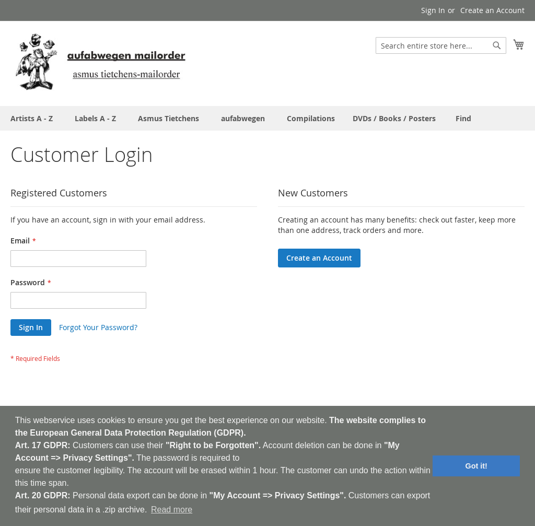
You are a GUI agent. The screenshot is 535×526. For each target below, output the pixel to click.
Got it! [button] (476, 466)
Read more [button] (171, 509)
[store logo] (100, 63)
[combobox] (441, 45)
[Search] (497, 45)
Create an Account (492, 10)
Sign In (433, 10)
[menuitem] (463, 118)
